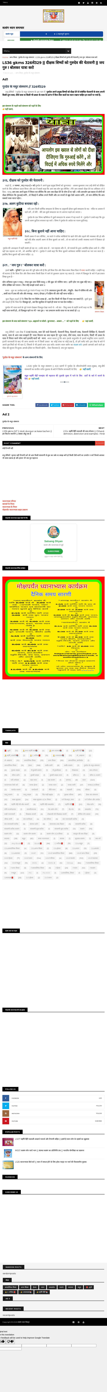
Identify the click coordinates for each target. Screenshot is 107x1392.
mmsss (70, 870)
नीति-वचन (52, 797)
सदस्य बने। (77, 353)
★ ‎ (53, 36)
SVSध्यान (48, 885)
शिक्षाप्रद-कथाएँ (31, 821)
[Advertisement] (53, 711)
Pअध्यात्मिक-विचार (92, 870)
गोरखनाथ (75, 777)
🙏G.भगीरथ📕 (35, 762)
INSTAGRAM (16, 1119)
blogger (99, 451)
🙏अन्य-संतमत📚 (55, 758)
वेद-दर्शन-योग (53, 816)
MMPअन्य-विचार (83, 860)
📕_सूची (8, 758)
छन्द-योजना (94, 777)
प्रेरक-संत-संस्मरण (92, 802)
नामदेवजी (35, 797)
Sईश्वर (87, 880)
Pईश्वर (58, 875)
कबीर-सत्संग (69, 772)
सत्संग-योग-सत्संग (30, 841)
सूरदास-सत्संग (80, 846)
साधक (62, 846)
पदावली (69, 797)
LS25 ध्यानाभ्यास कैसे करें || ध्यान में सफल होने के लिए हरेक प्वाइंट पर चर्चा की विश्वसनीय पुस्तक (51, 1168)
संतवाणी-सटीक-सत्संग (12, 836)
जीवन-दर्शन (16, 782)
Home (6, 60)
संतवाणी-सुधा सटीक (37, 836)
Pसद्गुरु (14, 880)
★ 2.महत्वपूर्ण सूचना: (69, 36)
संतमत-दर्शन (34, 831)
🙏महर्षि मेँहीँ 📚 (79, 758)
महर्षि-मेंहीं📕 (70, 811)
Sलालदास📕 (9, 885)
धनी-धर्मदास (15, 787)
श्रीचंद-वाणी (8, 826)
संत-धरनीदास (28, 826)
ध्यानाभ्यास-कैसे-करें (11, 792)
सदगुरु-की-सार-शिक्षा (81, 841)
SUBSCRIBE (53, 559)
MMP (34, 860)
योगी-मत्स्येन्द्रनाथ (10, 816)
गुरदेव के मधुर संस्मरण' (12, 365)
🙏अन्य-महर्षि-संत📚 (30, 758)
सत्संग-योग (8, 841)
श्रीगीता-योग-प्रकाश (84, 821)
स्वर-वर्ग (98, 846)
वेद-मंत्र (71, 816)
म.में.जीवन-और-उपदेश (92, 806)
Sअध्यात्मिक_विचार (67, 880)
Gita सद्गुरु (79, 850)
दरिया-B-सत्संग (95, 782)
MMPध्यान (29, 865)
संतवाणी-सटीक (81, 831)
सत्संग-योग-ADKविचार (55, 841)
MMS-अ (52, 870)
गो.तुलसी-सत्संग (36, 777)
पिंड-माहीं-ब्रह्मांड (48, 802)
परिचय (88, 797)
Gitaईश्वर (57, 855)
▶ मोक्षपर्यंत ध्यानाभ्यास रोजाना (51, 43)
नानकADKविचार (94, 792)
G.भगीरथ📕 (59, 850)
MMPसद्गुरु (17, 870)
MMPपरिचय (50, 865)
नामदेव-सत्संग (16, 797)
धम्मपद (68, 787)
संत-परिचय (47, 826)
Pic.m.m (46, 880)
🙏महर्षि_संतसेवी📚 (12, 762)
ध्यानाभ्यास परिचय (9, 509)
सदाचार (7, 846)
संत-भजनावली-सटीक (70, 826)
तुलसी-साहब (35, 782)
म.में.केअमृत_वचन (68, 806)
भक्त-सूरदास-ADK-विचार (42, 806)
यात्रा (83, 278)
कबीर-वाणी (49, 772)
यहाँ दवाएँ (87, 377)
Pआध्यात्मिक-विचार (37, 875)
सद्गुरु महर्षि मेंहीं (13, 247)
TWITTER (15, 1112)
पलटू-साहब (27, 802)
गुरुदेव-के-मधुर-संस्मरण (26, 60)
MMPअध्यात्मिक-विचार (57, 860)
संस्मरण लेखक (98, 320)
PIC (30, 880)
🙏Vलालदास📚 (59, 762)
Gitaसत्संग (95, 855)
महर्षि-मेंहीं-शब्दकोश (47, 811)
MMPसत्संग (71, 865)
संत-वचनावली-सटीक (12, 831)
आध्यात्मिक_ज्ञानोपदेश (76, 767)
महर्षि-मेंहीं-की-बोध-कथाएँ (20, 811)
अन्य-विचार (13, 60)
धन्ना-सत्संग (51, 787)
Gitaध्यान (76, 855)
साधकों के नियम (9, 512)
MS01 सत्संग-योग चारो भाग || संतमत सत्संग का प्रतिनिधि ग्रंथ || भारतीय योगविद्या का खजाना (50, 1156)
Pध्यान (75, 875)
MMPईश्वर (9, 865)
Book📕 (38, 850)
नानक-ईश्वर (34, 792)
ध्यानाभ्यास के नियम (10, 515)
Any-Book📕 (17, 850)
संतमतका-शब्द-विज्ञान (57, 831)
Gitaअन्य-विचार (37, 855)
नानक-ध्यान (53, 792)
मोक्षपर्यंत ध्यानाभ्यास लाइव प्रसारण (15, 518)
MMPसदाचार (93, 865)
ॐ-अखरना (8, 767)
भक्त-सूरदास (16, 806)
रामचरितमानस (31, 816)
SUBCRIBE (98, 1127)
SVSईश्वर (30, 885)
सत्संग (83, 836)
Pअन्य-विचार (15, 875)
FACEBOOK (15, 1104)
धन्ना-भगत (34, 787)
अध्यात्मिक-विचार (30, 767)
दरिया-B (76, 782)
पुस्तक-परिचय (69, 802)
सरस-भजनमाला (44, 846)
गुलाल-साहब (16, 777)
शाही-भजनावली (10, 821)
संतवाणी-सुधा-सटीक (62, 836)
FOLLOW (98, 1112)
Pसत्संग (93, 875)
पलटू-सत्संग (9, 802)
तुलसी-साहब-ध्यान (56, 782)
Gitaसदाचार (16, 860)
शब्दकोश (88, 816)
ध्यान (84, 787)
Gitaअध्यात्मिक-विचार (12, 855)
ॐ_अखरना (81, 762)
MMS (35, 870)
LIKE (99, 1104)
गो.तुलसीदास (57, 777)
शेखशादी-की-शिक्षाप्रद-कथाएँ (57, 821)
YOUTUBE (15, 1127)
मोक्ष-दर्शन (90, 811)
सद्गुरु (24, 846)
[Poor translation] (10, 1347)
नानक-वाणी (72, 792)
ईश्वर (30, 772)
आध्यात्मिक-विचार (11, 772)
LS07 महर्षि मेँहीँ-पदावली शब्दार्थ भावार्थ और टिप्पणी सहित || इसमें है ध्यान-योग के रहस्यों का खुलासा (52, 1145)
